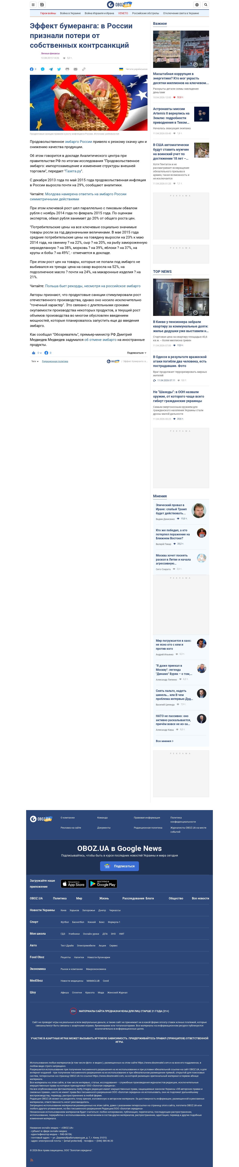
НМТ (121, 933)
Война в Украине (70, 13)
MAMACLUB (93, 980)
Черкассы (115, 910)
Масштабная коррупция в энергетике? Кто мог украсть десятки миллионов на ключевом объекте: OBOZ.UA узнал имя (179, 78)
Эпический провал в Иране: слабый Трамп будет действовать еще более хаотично (171, 509)
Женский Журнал (117, 992)
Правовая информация (147, 817)
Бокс (102, 922)
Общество (176, 898)
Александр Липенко (166, 679)
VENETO (123, 13)
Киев (63, 910)
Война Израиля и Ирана (99, 13)
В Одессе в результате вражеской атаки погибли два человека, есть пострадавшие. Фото (180, 361)
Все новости (200, 898)
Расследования (133, 898)
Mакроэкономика (96, 969)
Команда (102, 817)
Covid (106, 980)
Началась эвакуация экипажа (172, 128)
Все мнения (163, 741)
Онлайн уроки (91, 933)
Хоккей (92, 922)
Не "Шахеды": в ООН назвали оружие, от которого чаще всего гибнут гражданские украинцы (178, 396)
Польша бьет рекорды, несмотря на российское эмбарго (93, 286)
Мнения (160, 496)
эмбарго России (78, 141)
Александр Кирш (165, 730)
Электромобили (86, 945)
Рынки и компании (72, 969)
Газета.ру (73, 171)
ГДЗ (63, 933)
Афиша (65, 992)
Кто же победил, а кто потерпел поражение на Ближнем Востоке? (173, 534)
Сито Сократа (163, 569)
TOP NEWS (162, 271)
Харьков (74, 910)
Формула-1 (114, 922)
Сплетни (77, 992)
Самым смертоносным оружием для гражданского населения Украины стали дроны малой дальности (178, 410)
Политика (60, 898)
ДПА (105, 933)
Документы (104, 827)
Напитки (79, 957)
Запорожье (88, 910)
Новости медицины (72, 980)
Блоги (150, 898)
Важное (160, 23)
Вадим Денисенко (165, 519)
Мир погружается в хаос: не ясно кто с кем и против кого (173, 644)
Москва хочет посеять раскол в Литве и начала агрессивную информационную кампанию (173, 560)
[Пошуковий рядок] (206, 4)
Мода (101, 992)
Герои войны (48, 13)
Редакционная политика (55, 361)
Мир (79, 898)
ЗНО (113, 933)
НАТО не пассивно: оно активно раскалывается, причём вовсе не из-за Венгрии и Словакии (173, 720)
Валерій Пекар (163, 544)
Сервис (113, 945)
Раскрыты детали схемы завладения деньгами (176, 90)
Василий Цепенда (165, 704)
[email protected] (73, 1140)
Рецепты (66, 957)
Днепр (102, 910)
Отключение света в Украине (181, 13)
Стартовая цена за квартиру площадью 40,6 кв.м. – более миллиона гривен (180, 338)
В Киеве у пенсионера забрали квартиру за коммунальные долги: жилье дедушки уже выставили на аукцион (180, 326)
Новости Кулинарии (98, 957)
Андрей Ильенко (164, 654)
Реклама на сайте (71, 827)
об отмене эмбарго (100, 340)
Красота (89, 992)
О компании (68, 817)
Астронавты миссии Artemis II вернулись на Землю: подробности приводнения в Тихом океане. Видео (171, 116)
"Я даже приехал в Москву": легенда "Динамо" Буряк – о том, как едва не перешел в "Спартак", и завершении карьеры (173, 670)
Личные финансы (50, 53)
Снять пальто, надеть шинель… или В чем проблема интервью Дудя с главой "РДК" (174, 695)
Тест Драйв (67, 945)
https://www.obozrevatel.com (153, 1062)
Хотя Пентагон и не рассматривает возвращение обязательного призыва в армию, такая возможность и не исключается (171, 171)
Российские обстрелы (145, 13)
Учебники (74, 933)
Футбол (65, 922)
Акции (102, 945)
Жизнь (104, 898)
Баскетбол (78, 922)
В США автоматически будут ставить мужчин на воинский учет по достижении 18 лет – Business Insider (171, 152)
